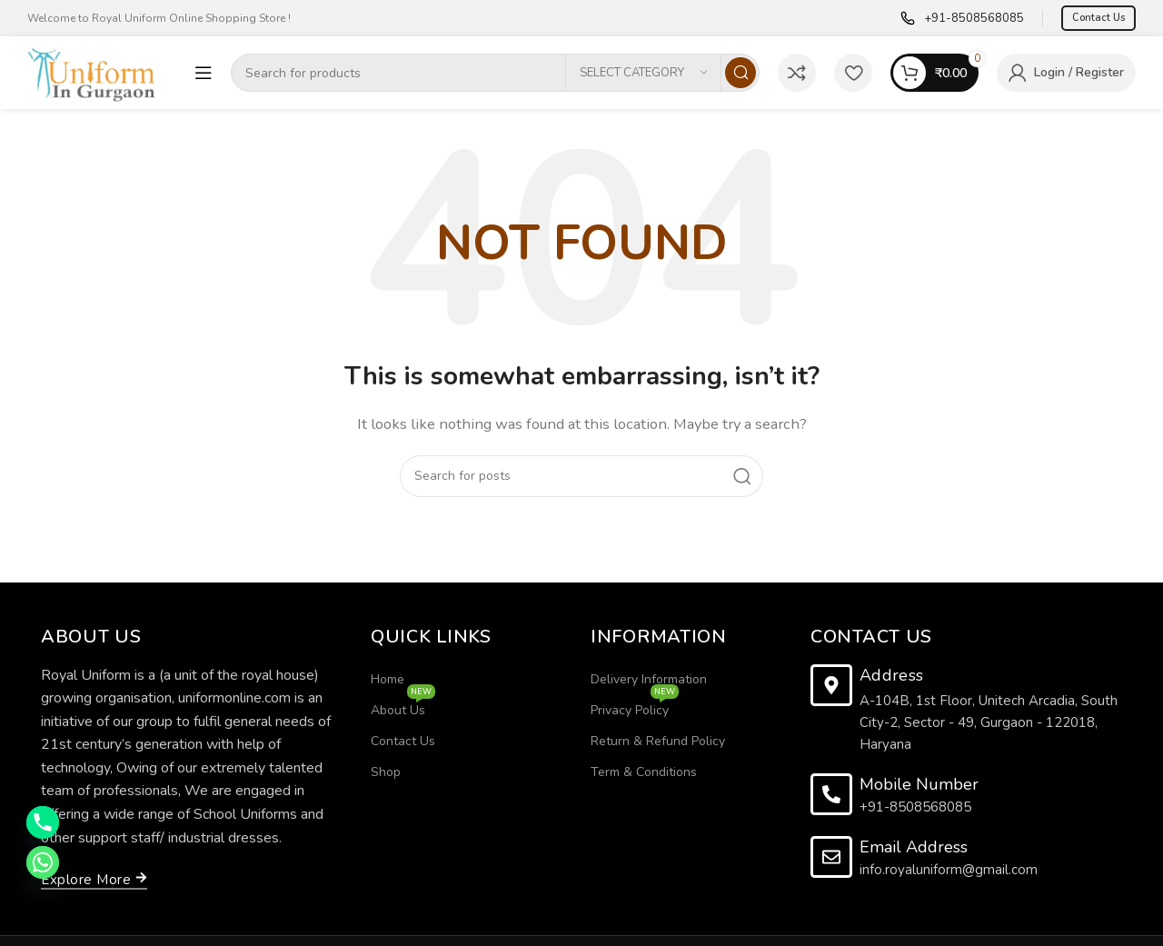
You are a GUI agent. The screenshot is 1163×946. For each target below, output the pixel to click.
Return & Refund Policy (658, 741)
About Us (403, 707)
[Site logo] (101, 72)
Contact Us (1098, 18)
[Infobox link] (962, 18)
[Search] (495, 73)
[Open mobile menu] (203, 73)
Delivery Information (649, 679)
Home (387, 679)
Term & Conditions (644, 772)
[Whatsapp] (42, 862)
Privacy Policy (635, 707)
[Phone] (42, 822)
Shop (386, 772)
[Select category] (643, 73)
